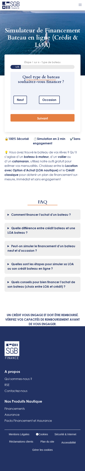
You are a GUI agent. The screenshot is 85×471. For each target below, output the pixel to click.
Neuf (20, 100)
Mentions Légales (19, 434)
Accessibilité (68, 442)
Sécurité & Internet (65, 434)
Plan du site (47, 441)
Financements (14, 409)
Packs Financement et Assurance (28, 420)
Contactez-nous (15, 391)
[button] (80, 5)
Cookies (42, 434)
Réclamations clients (21, 441)
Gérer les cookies (42, 449)
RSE (7, 385)
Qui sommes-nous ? (18, 379)
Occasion (49, 100)
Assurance (11, 415)
